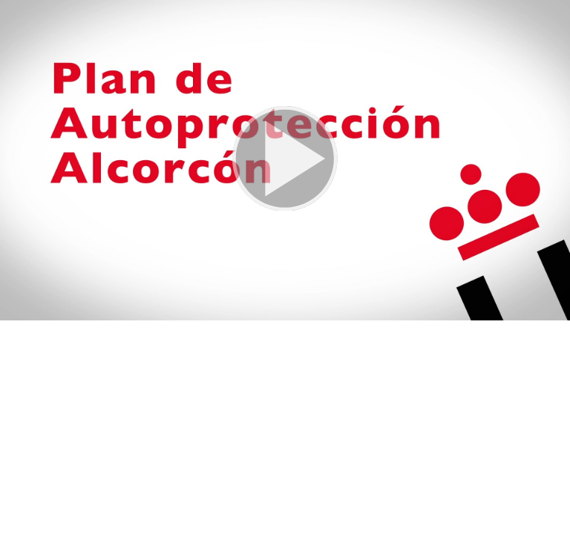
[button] (285, 160)
